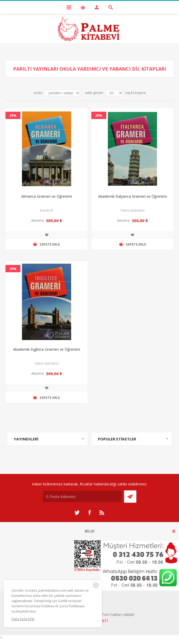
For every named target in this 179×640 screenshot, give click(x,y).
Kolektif (46, 210)
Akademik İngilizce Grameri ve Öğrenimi (46, 349)
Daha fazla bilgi (23, 619)
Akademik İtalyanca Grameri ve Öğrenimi (132, 196)
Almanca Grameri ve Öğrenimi (46, 196)
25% (12, 115)
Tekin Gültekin (132, 210)
